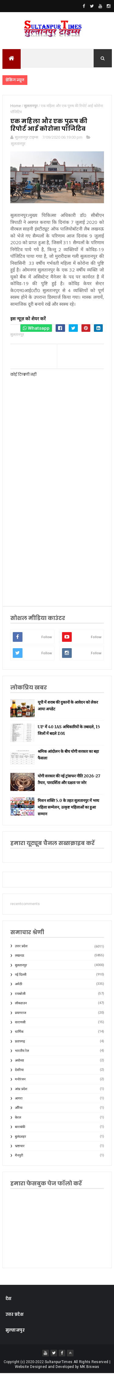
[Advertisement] (57, 535)
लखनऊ (19, 956)
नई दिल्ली (20, 975)
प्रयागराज (20, 1013)
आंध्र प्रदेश (21, 1090)
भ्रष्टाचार (20, 1147)
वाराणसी (20, 1023)
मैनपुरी (19, 1156)
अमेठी (18, 985)
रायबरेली (20, 994)
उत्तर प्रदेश (21, 947)
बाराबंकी (20, 1128)
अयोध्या (19, 1061)
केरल (18, 1118)
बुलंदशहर (20, 1137)
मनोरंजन (20, 1080)
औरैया (18, 1109)
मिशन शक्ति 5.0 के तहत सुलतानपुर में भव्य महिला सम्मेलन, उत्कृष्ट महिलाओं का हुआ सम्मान (68, 808)
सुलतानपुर (18, 144)
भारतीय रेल (22, 1051)
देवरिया (19, 1071)
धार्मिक (19, 1033)
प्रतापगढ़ (20, 1042)
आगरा (18, 1099)
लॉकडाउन (21, 1004)
